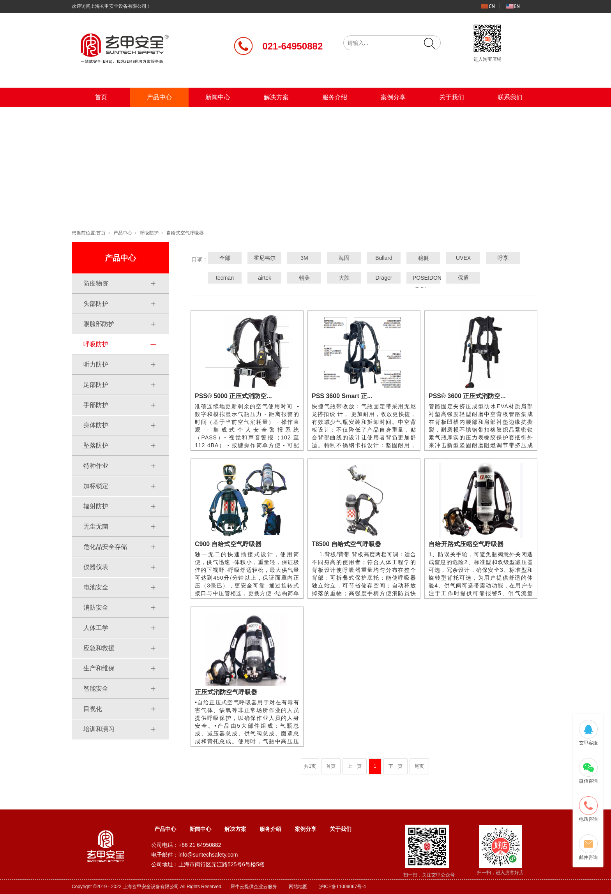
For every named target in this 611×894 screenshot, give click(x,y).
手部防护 (95, 405)
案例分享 (393, 97)
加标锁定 (95, 486)
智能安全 (95, 688)
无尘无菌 (95, 526)
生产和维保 (99, 668)
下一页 (395, 766)
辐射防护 (95, 506)
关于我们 (451, 97)
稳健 (423, 258)
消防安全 (95, 607)
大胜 (344, 278)
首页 (101, 97)
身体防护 (95, 425)
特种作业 (95, 465)
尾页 (419, 766)
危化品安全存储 (105, 546)
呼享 (503, 258)
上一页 (355, 766)
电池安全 (95, 587)
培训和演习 (99, 729)
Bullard (383, 258)
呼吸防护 (149, 233)
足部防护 (95, 384)
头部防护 (95, 303)
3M (304, 258)
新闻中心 (217, 97)
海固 (344, 258)
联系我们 (510, 97)
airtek (264, 278)
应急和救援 (99, 648)
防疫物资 (95, 283)
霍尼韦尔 (264, 258)
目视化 (92, 708)
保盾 (463, 278)
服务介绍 (334, 97)
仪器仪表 (95, 567)
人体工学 (95, 627)
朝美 (304, 278)
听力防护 (95, 364)
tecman (225, 278)
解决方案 (276, 97)
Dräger (384, 278)
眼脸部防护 (99, 324)
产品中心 (159, 97)
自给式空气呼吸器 (185, 233)
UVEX (463, 258)
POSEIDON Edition (423, 284)
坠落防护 (95, 445)
